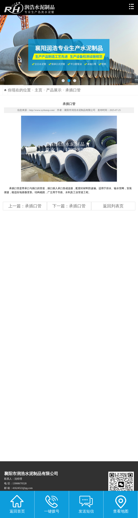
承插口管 (73, 90)
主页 (38, 90)
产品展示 (53, 90)
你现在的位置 (19, 90)
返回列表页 (113, 206)
